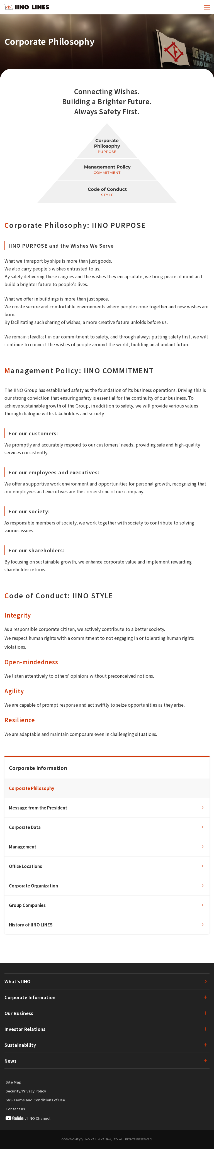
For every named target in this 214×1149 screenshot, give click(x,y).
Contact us (15, 1108)
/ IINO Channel (28, 1118)
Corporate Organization (33, 886)
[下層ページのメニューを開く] (202, 997)
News (10, 1060)
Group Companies (27, 905)
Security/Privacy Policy (26, 1091)
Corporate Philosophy (31, 788)
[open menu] (207, 7)
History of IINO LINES (31, 925)
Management (22, 847)
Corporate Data (25, 827)
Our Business (18, 1013)
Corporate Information (29, 997)
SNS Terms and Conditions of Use (35, 1099)
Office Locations (25, 866)
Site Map (13, 1082)
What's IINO (17, 981)
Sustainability (20, 1044)
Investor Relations (24, 1029)
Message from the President (38, 808)
